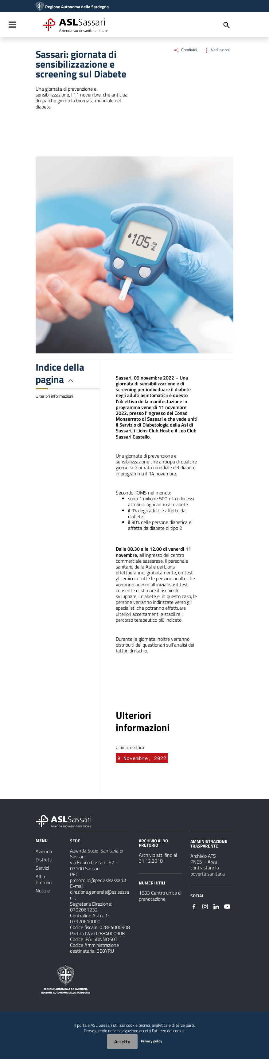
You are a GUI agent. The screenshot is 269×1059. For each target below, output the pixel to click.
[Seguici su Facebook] (194, 906)
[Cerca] (226, 25)
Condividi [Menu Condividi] (185, 49)
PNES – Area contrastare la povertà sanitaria (207, 867)
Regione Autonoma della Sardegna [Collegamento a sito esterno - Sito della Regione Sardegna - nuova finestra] (77, 7)
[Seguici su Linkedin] (216, 906)
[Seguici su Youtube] (227, 906)
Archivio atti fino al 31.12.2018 (158, 857)
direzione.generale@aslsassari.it (99, 894)
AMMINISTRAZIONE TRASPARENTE (208, 843)
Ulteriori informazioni (54, 396)
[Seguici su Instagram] (205, 906)
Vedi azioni (216, 49)
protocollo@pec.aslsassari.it (98, 880)
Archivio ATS (203, 856)
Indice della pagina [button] (60, 373)
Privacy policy (151, 1041)
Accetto (122, 1041)
